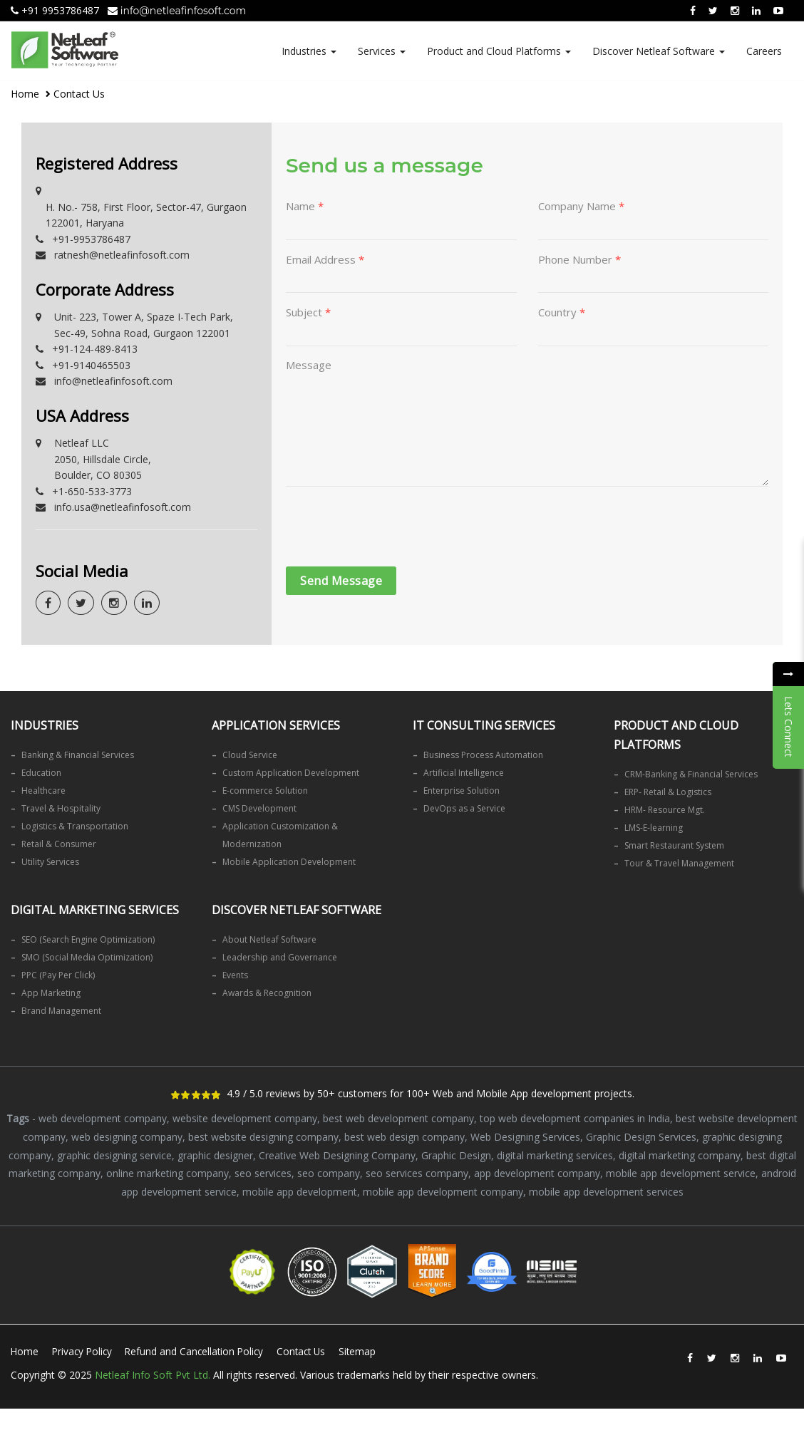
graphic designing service (114, 1154)
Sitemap (35, 1377)
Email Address (325, 259)
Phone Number (579, 259)
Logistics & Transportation (74, 826)
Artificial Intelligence (463, 773)
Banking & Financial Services (77, 755)
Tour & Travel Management (679, 863)
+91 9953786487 (55, 10)
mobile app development (299, 1189)
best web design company (404, 1136)
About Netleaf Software (269, 939)
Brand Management (61, 1011)
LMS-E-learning (653, 828)
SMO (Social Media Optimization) (87, 957)
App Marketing (51, 993)
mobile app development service (681, 1171)
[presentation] (394, 535)
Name (305, 206)
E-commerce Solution (265, 790)
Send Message (341, 588)
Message (308, 366)
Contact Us (312, 1350)
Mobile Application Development (289, 862)
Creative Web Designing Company (337, 1154)
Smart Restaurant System (674, 845)
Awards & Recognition (266, 993)
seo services (263, 1171)
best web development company (398, 1118)
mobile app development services (606, 1189)
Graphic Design (456, 1154)
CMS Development (259, 808)
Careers (764, 51)
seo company (328, 1171)
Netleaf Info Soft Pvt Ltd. (152, 1395)
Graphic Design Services (641, 1136)
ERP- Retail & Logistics (667, 792)
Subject (308, 313)
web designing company (126, 1136)
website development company (244, 1118)
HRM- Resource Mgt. (664, 810)
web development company (102, 1118)
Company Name (581, 206)
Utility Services (50, 862)
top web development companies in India (575, 1118)
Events (235, 975)
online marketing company (167, 1171)
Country (561, 313)
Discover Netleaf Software (658, 51)
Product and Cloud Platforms (499, 51)
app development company (537, 1171)
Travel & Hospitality (60, 808)
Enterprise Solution (461, 790)
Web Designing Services (525, 1136)
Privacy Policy (84, 1350)
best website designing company (263, 1136)
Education (41, 773)
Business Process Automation (483, 755)
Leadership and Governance (279, 957)
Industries (309, 51)
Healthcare (43, 790)
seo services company (417, 1171)
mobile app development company (443, 1189)
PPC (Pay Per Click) (58, 975)
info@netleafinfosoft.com (177, 10)
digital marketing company (680, 1154)
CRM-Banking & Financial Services (691, 774)
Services (382, 51)
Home (25, 93)
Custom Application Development (290, 773)
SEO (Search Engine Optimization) (88, 939)
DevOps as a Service (464, 808)
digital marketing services (555, 1154)
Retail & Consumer (58, 844)
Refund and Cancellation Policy (201, 1350)
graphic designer (215, 1154)
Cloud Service (249, 755)
